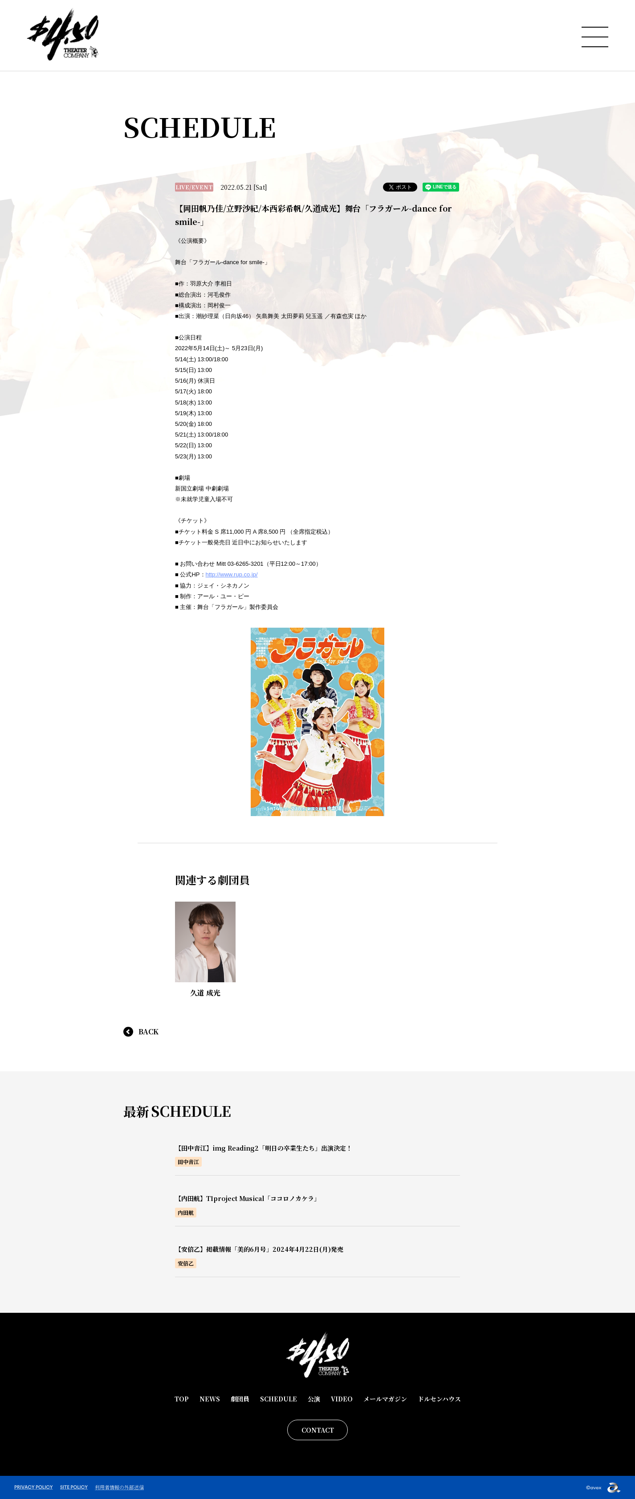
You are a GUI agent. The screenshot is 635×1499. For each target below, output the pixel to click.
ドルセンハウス (439, 1398)
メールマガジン (385, 1398)
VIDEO (342, 1398)
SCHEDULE (278, 1398)
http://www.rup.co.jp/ (232, 574)
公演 (314, 1398)
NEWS (209, 1398)
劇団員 (240, 1398)
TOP (182, 1398)
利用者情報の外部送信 (119, 1487)
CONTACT (317, 1429)
